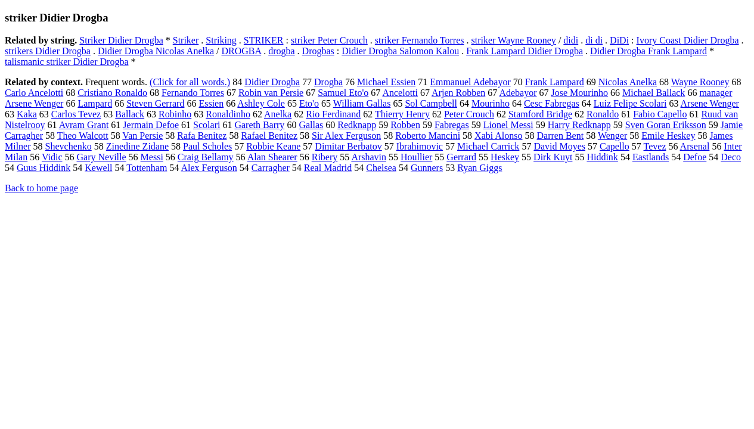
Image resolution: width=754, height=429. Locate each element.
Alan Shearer (272, 157)
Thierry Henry (402, 114)
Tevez (655, 146)
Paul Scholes (207, 146)
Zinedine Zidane (137, 146)
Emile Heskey (668, 135)
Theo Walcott (82, 135)
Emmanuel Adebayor (470, 82)
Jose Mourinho (580, 93)
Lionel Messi (508, 125)
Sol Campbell (431, 103)
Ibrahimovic (419, 146)
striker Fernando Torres (419, 40)
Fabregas (452, 125)
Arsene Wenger (710, 103)
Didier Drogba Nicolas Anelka (156, 51)
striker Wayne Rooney (513, 40)
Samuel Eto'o (343, 93)
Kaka (27, 114)
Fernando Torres (193, 93)
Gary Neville (101, 157)
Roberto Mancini (427, 135)
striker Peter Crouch (329, 40)
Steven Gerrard (155, 103)
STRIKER (264, 40)
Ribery (325, 157)
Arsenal (695, 146)
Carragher (271, 168)
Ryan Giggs (479, 168)
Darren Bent (560, 135)
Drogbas (318, 51)
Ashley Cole (261, 103)
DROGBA (241, 51)
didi (570, 40)
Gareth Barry (259, 125)
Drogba (328, 82)
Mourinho (490, 103)
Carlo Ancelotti (34, 93)
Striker (186, 40)
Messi (152, 157)
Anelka (277, 114)
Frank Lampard (554, 82)
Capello (614, 146)
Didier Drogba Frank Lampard (648, 51)
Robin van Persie (270, 93)
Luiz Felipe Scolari (630, 103)
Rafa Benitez (201, 135)
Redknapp (356, 125)
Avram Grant (84, 125)
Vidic (52, 157)
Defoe (694, 157)
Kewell (98, 168)
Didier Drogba (272, 82)
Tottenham (146, 168)
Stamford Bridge (540, 114)
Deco (731, 157)
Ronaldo (603, 114)
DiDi (619, 40)
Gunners (427, 168)
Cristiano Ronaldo (112, 93)
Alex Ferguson (209, 168)
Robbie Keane (273, 146)
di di (594, 40)
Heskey (505, 157)
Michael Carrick (488, 146)
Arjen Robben (458, 93)
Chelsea (381, 168)
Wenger (612, 135)
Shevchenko (68, 146)
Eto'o (309, 103)
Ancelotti (400, 93)
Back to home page (41, 188)
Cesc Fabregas (551, 103)
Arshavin (368, 157)
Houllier (416, 157)
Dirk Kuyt (552, 157)
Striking (221, 40)
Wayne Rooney (700, 82)
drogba (281, 51)
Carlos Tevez (76, 114)
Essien (211, 103)
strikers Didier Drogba (48, 51)
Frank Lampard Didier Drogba (524, 51)
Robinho (175, 114)
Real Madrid (328, 168)
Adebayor (517, 93)
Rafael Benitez (269, 135)
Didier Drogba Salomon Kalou (400, 51)
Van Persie (142, 135)
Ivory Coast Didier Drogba (688, 40)
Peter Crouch (469, 114)
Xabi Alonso (498, 135)
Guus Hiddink (43, 168)
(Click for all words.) (190, 82)
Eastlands (650, 157)
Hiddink (602, 157)
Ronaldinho (228, 114)
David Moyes (559, 146)
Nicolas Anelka (627, 82)
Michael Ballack (653, 93)
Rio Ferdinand (333, 114)
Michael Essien (386, 82)
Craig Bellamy (206, 157)
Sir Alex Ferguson (346, 135)
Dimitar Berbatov (348, 146)
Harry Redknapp (579, 125)
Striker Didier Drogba (121, 40)
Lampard (94, 103)
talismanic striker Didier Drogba (67, 62)
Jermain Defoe (151, 125)
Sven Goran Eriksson (665, 125)
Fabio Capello (660, 114)
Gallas (311, 125)
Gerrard (461, 157)
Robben (405, 125)
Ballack (129, 114)
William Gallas (362, 103)
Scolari (206, 125)
